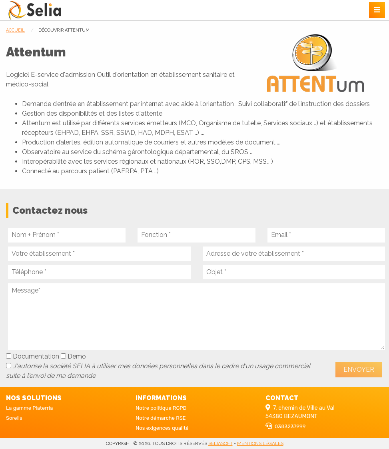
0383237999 (290, 426)
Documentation (32, 356)
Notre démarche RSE (161, 418)
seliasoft (220, 443)
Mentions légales (260, 443)
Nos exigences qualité (162, 428)
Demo (73, 356)
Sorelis (14, 418)
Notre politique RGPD (161, 408)
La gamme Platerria (29, 408)
